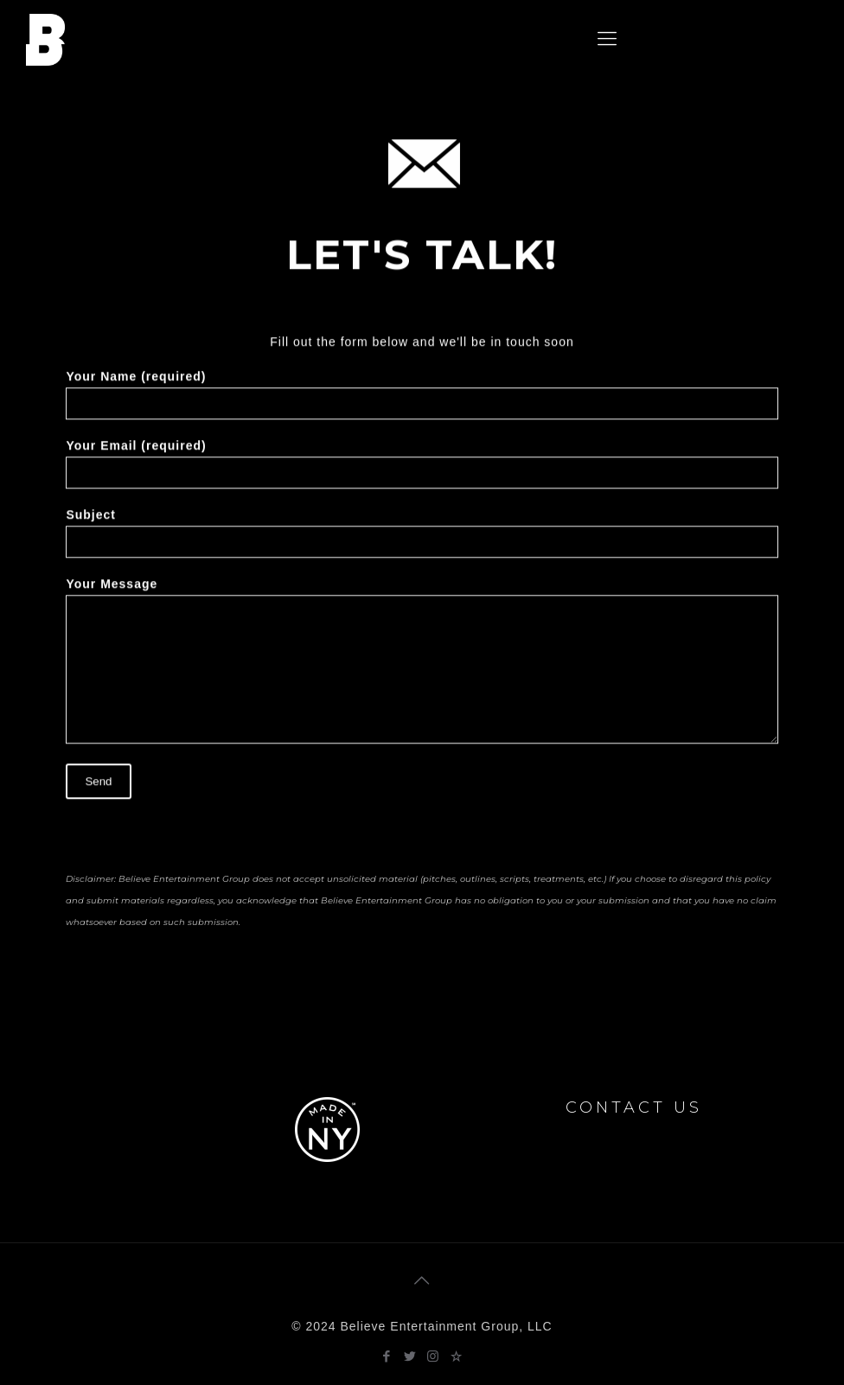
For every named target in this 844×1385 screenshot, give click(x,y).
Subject (421, 538)
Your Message (421, 665)
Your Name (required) (421, 399)
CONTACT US (634, 1107)
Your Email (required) (421, 469)
